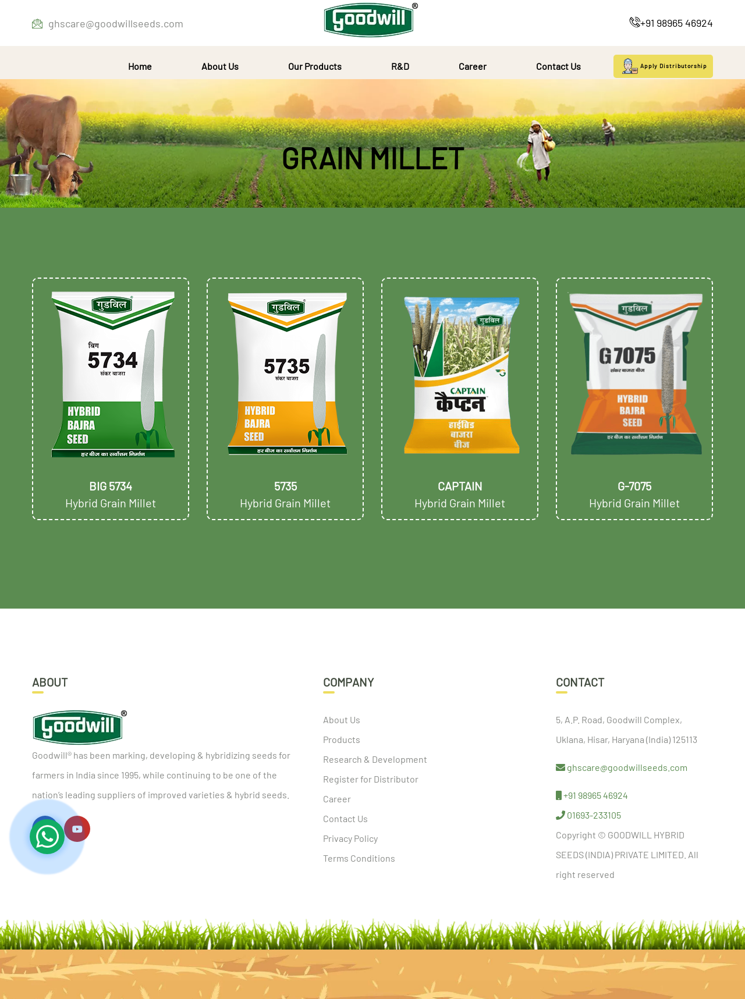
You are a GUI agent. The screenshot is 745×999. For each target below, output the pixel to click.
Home (140, 66)
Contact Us (558, 66)
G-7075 (634, 486)
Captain (460, 486)
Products (341, 739)
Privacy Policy (350, 838)
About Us (220, 66)
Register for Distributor (370, 778)
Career (473, 66)
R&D (400, 66)
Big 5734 (110, 486)
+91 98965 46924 (671, 22)
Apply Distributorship (663, 66)
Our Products (315, 66)
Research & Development (375, 759)
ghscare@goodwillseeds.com (107, 23)
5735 (285, 486)
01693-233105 (588, 814)
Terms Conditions (359, 857)
